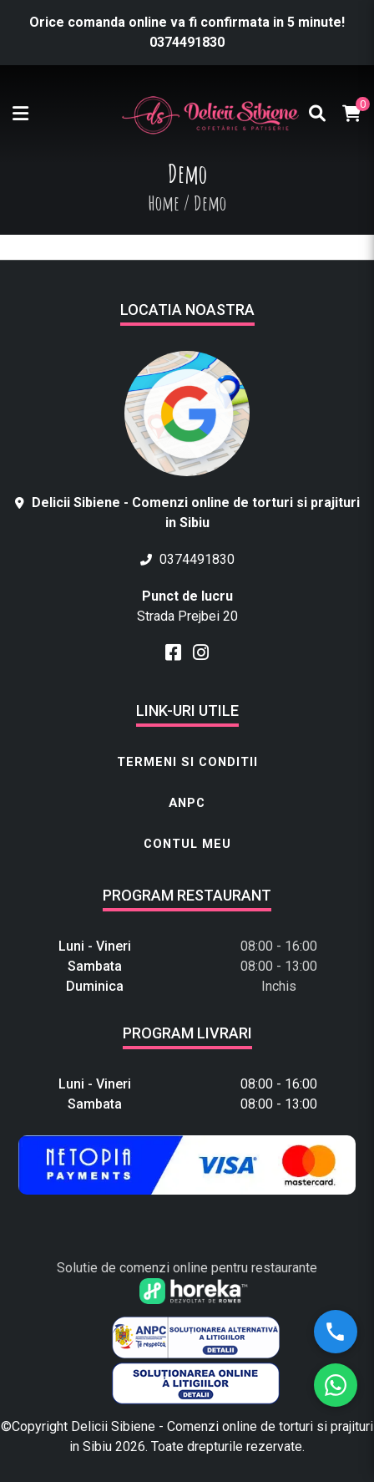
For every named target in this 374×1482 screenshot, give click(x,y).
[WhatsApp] (335, 1385)
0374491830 (187, 42)
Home (163, 203)
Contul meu (187, 843)
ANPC (187, 802)
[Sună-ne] (335, 1331)
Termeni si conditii (187, 761)
